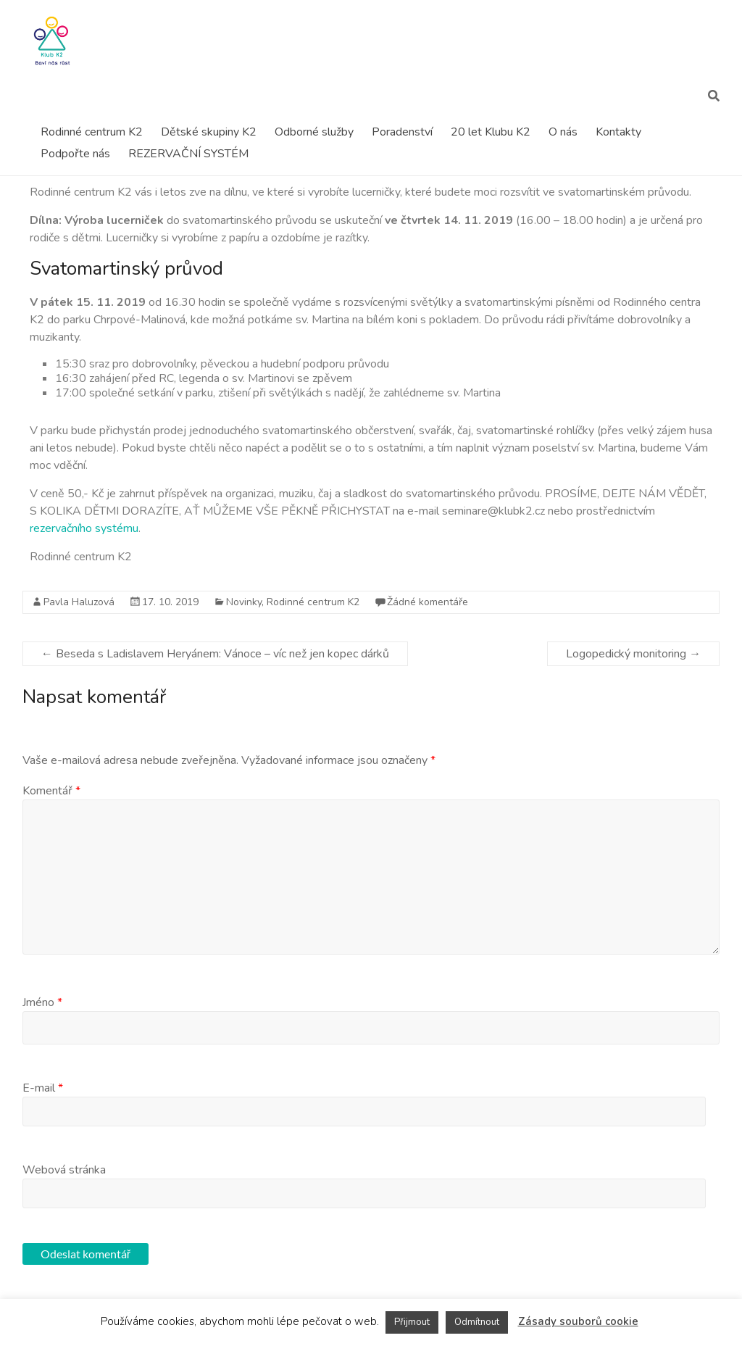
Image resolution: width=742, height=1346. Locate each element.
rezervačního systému (84, 528)
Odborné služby (314, 132)
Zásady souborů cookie (578, 1321)
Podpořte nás (75, 154)
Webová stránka (64, 1170)
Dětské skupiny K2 (209, 132)
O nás (563, 132)
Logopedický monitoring (633, 654)
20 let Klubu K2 (490, 132)
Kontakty (618, 132)
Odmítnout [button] (476, 1322)
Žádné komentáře (427, 602)
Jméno (42, 1002)
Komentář (51, 791)
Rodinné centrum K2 (92, 132)
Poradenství (402, 132)
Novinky (244, 602)
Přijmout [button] (412, 1322)
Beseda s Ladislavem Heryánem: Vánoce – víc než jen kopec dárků (215, 654)
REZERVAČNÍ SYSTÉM (188, 154)
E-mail (42, 1088)
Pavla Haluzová (78, 602)
